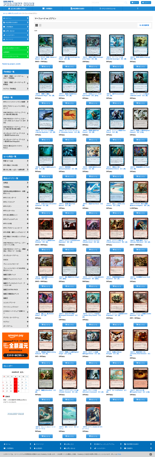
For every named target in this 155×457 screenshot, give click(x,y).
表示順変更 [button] (144, 25)
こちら (119, 454)
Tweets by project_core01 (11, 64)
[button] (138, 8)
